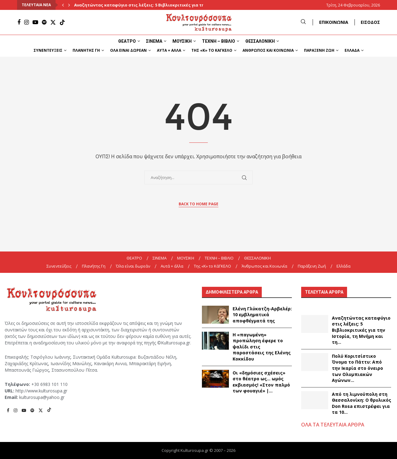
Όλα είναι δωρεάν (128, 50)
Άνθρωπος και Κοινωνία (268, 50)
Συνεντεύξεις (47, 50)
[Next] (69, 5)
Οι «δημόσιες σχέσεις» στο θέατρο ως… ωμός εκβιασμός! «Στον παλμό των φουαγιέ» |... (261, 382)
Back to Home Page (198, 204)
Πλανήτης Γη (86, 50)
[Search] (303, 22)
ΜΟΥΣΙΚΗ (182, 41)
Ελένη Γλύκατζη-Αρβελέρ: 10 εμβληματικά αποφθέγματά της (262, 315)
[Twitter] (53, 22)
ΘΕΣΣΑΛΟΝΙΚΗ (260, 41)
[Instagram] (26, 22)
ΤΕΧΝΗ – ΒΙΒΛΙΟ (218, 41)
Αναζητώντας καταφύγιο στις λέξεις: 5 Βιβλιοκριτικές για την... (142, 5)
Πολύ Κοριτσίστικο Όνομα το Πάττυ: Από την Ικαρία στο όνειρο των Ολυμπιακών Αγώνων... (357, 368)
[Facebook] (19, 22)
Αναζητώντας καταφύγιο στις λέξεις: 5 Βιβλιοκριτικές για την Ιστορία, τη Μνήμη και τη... (361, 330)
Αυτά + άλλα (169, 50)
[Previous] (62, 5)
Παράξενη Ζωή (319, 50)
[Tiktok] (62, 22)
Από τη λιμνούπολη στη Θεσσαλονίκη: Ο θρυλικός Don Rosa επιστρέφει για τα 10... (361, 403)
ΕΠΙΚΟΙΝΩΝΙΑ (333, 22)
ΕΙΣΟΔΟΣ (370, 22)
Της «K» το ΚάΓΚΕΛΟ (211, 50)
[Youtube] (35, 22)
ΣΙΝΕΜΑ (154, 41)
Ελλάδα (352, 50)
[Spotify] (44, 22)
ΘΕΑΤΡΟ (127, 41)
